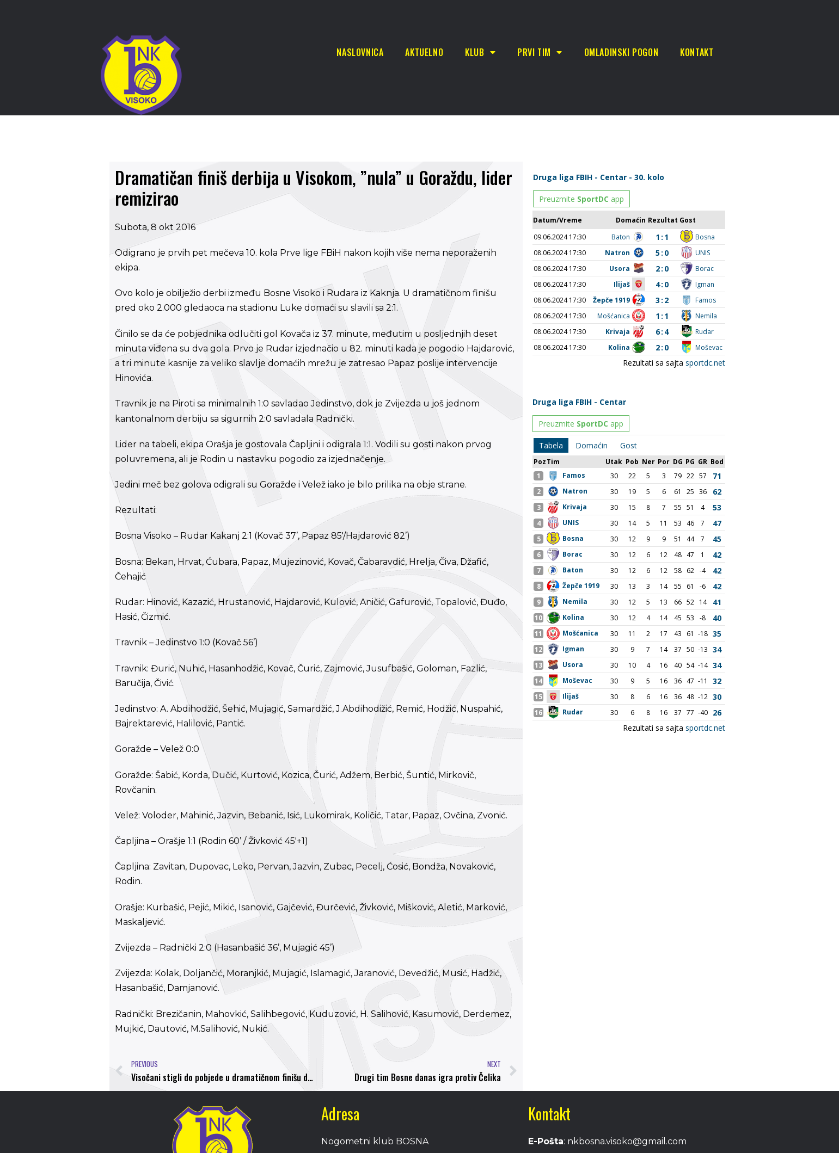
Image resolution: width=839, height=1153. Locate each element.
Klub (480, 52)
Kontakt (696, 52)
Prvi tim (539, 52)
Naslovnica (359, 52)
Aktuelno (424, 52)
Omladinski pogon (621, 52)
